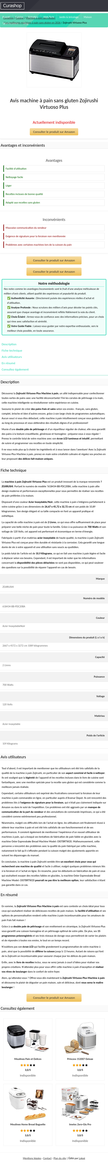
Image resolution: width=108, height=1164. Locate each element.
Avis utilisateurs (12, 357)
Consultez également (15, 369)
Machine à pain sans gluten (40, 18)
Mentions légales (32, 1158)
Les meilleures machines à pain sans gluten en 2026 (33, 22)
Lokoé (82, 1158)
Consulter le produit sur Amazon (54, 132)
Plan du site (60, 1158)
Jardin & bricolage (69, 17)
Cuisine (20, 18)
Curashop (8, 18)
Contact (47, 1158)
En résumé (8, 363)
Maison (88, 17)
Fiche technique (12, 350)
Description (9, 344)
